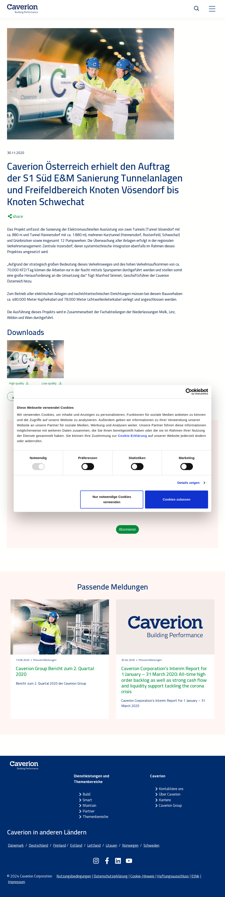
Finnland (59, 845)
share (15, 216)
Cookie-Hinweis (142, 876)
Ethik (195, 876)
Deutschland (38, 845)
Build (86, 794)
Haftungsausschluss (173, 876)
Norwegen (130, 845)
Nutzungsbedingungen (73, 876)
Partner (88, 811)
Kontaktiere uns (171, 788)
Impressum (16, 881)
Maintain (89, 805)
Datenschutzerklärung (111, 876)
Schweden (151, 845)
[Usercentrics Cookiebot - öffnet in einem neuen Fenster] (189, 391)
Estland (76, 845)
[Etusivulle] (22, 9)
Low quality (52, 383)
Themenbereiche (95, 816)
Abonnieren (127, 529)
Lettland (94, 845)
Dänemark (16, 845)
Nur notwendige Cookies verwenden (112, 499)
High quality (19, 383)
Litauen (111, 845)
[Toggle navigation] (212, 8)
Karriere (165, 799)
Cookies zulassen (177, 499)
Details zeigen (188, 483)
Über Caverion (169, 794)
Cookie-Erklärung (132, 436)
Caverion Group (170, 805)
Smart (87, 799)
